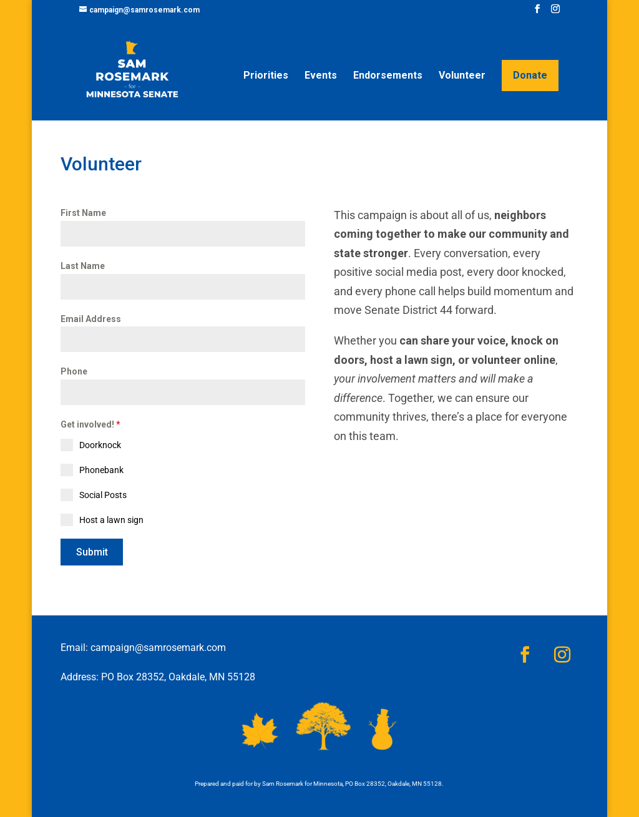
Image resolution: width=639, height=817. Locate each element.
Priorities (265, 76)
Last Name (83, 266)
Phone (74, 371)
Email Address (91, 319)
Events (321, 76)
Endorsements (387, 76)
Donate (530, 75)
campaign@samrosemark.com (158, 647)
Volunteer (462, 76)
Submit (92, 552)
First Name (83, 213)
